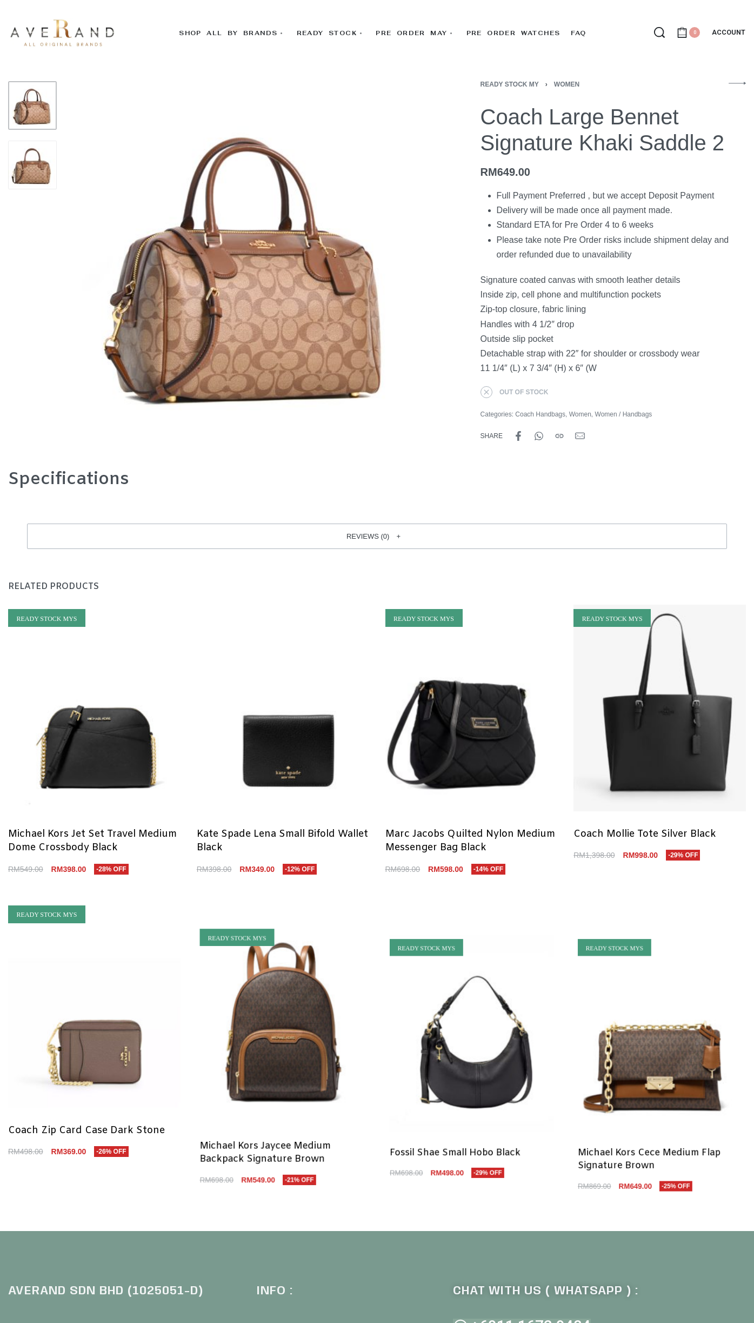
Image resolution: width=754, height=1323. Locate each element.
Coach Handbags (540, 414)
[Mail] (580, 436)
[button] (377, 536)
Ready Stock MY (510, 84)
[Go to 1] (32, 105)
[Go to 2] (32, 165)
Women (566, 84)
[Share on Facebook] (518, 436)
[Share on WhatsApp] (539, 436)
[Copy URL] (559, 436)
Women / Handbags (623, 414)
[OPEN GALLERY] (248, 261)
